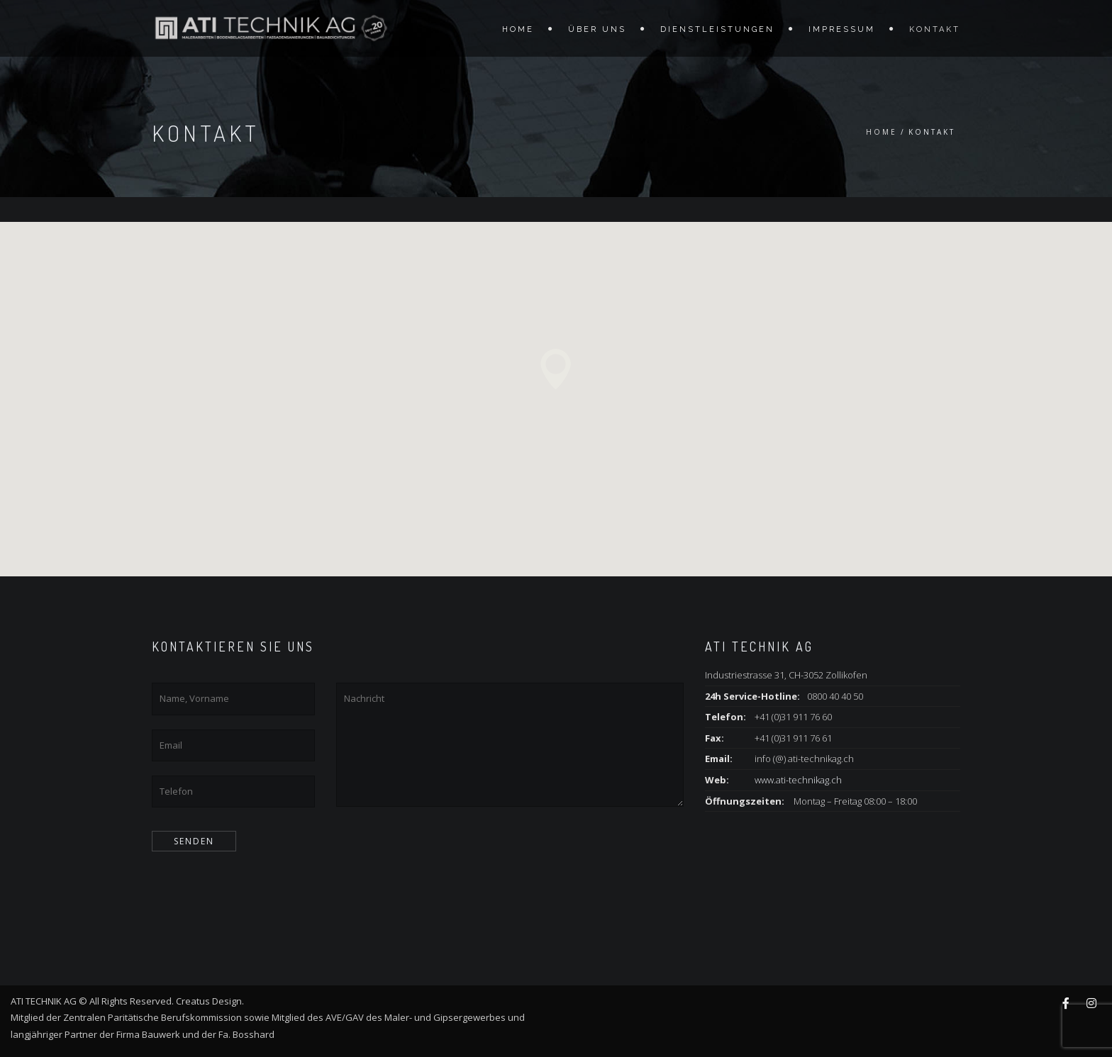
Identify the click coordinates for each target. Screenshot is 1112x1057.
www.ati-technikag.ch (798, 779)
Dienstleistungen (717, 29)
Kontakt (934, 29)
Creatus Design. (212, 1001)
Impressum (841, 29)
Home (518, 29)
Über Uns (597, 29)
